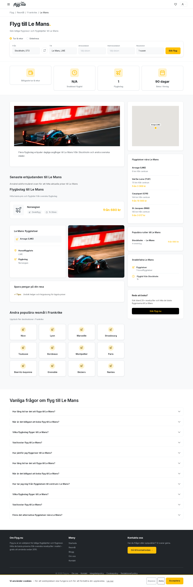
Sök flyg (172, 51)
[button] (155, 129)
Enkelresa (34, 38)
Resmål (72, 557)
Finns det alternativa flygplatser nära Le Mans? (37, 525)
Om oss (72, 566)
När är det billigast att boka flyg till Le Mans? (35, 431)
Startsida (73, 553)
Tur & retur (18, 38)
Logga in (178, 4)
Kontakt (72, 570)
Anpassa (149, 581)
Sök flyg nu (155, 312)
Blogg (71, 562)
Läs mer (110, 581)
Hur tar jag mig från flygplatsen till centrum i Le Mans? (41, 494)
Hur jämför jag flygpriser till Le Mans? (32, 462)
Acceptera (173, 581)
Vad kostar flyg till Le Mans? (27, 452)
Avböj (159, 581)
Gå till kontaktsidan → (143, 560)
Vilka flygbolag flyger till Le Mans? (30, 442)
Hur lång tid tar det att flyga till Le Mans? (33, 421)
